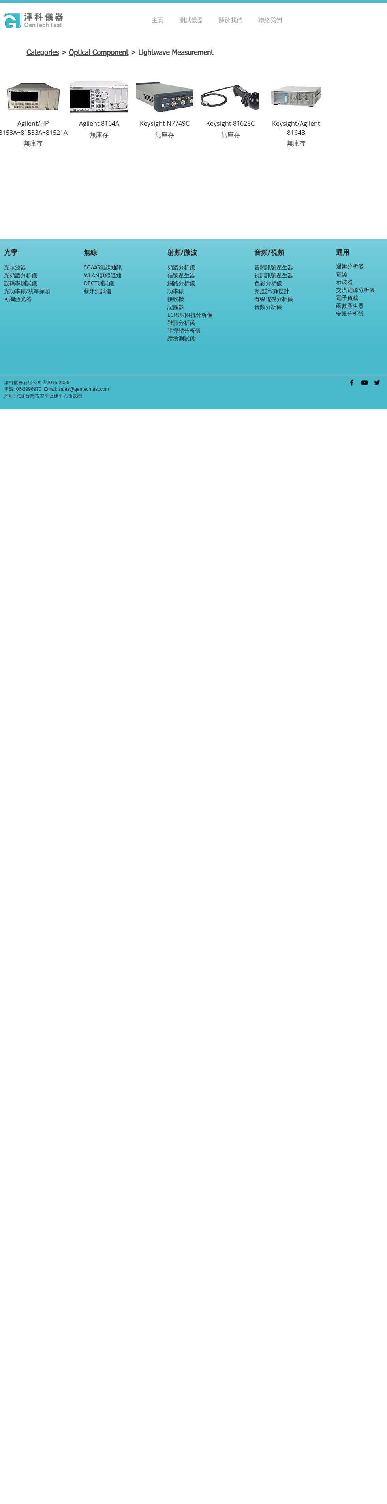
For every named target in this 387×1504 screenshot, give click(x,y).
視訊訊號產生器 (273, 275)
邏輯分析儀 (350, 266)
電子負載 (347, 297)
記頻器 (175, 307)
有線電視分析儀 (273, 299)
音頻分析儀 (268, 307)
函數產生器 (350, 305)
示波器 (344, 282)
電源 (341, 274)
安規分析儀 (350, 313)
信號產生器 (181, 275)
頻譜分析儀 (181, 267)
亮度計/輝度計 (271, 291)
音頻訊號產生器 (273, 267)
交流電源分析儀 (355, 290)
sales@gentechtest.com (83, 389)
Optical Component (98, 53)
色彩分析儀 (268, 283)
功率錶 (175, 291)
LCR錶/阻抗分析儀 (189, 314)
